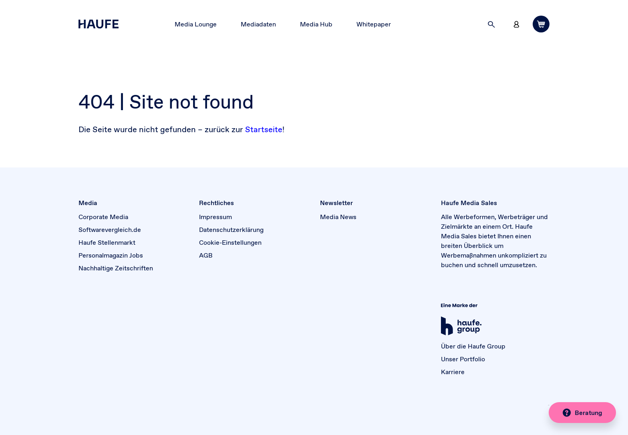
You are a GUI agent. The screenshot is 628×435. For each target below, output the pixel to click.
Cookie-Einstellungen (230, 242)
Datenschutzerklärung (231, 229)
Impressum (215, 216)
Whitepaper (373, 24)
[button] (491, 24)
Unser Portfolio (463, 358)
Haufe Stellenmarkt (106, 242)
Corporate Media (103, 216)
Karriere (453, 371)
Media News (338, 216)
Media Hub (316, 24)
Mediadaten (258, 24)
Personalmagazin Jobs (110, 255)
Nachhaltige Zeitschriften (115, 268)
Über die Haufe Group (473, 346)
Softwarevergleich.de (109, 229)
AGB (206, 255)
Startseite (263, 129)
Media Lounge (196, 24)
